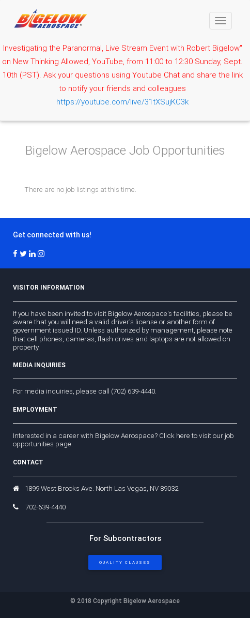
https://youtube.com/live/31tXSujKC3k (122, 102)
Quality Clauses (125, 562)
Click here (174, 435)
